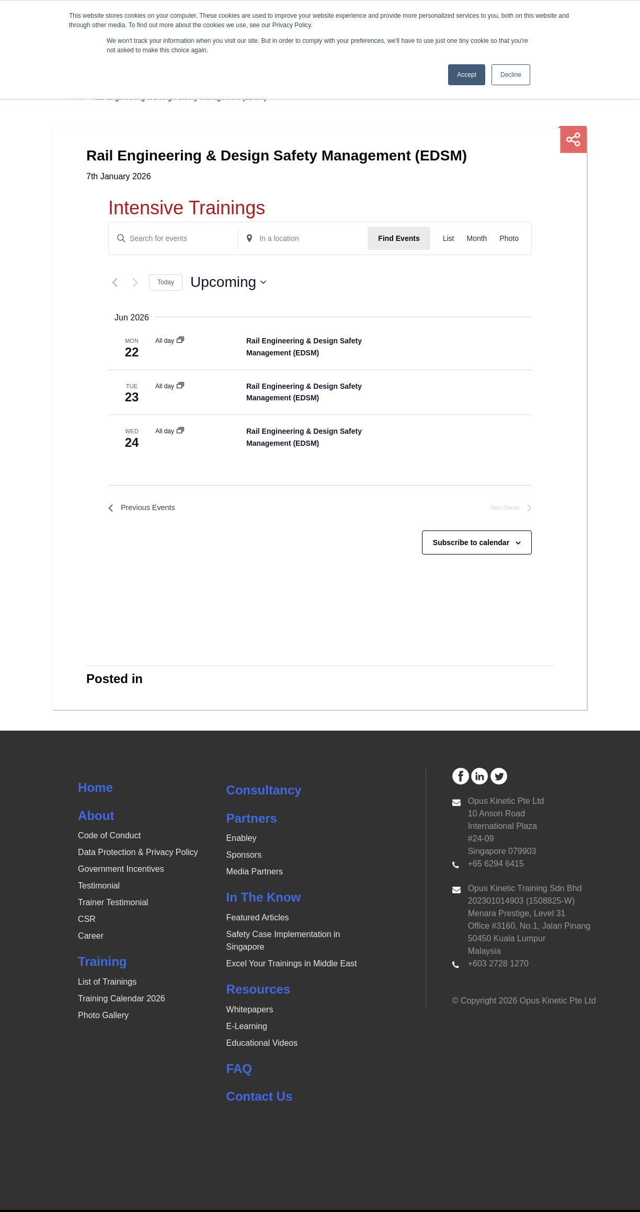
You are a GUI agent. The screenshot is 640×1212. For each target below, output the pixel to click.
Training (102, 964)
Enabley (241, 840)
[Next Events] (135, 282)
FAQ (239, 1071)
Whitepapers (249, 1011)
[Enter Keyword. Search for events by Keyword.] (173, 238)
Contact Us (259, 1098)
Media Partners (254, 874)
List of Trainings (107, 983)
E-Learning (246, 1028)
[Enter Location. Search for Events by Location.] (303, 238)
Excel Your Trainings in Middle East (291, 965)
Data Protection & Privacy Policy (138, 854)
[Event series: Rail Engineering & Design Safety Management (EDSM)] (180, 340)
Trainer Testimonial (113, 905)
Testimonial (99, 888)
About (96, 818)
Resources (258, 991)
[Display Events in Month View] (476, 238)
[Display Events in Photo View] (509, 238)
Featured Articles (257, 919)
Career (91, 938)
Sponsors (244, 857)
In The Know (263, 900)
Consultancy (264, 792)
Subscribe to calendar (471, 544)
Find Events (398, 238)
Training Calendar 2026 (121, 1000)
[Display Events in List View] (448, 238)
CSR (87, 921)
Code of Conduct (109, 838)
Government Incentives (121, 871)
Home (95, 789)
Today (165, 282)
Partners (251, 820)
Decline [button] (510, 74)
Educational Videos (262, 1045)
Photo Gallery (103, 1017)
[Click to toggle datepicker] (228, 282)
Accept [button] (466, 74)
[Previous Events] (114, 282)
